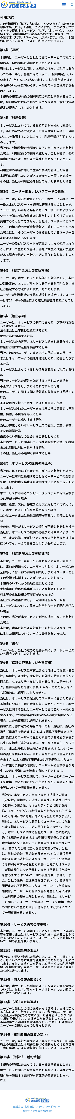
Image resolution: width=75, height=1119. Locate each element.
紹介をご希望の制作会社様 (37, 1111)
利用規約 (29, 1106)
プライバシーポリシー (48, 1106)
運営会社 (18, 1106)
